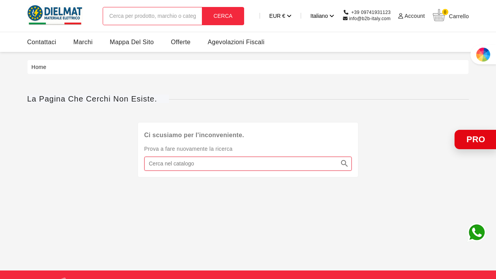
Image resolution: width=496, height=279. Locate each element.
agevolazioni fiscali (236, 42)
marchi (83, 42)
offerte (181, 42)
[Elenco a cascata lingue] (313, 16)
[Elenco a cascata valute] (271, 16)
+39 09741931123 (371, 12)
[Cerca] (248, 163)
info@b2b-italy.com (370, 18)
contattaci (41, 42)
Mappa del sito (132, 42)
